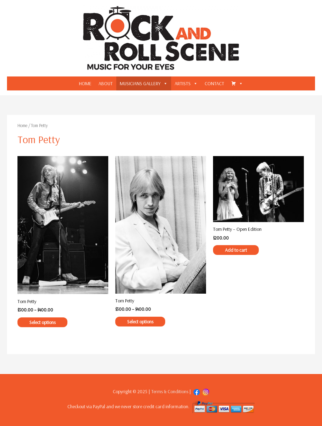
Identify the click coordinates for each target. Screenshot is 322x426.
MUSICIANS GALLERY (140, 83)
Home (22, 125)
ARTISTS (183, 83)
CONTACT (214, 83)
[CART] (237, 83)
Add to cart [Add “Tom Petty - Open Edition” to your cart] (236, 250)
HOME (85, 83)
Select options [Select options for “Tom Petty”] (42, 322)
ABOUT (105, 83)
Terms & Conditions (169, 391)
